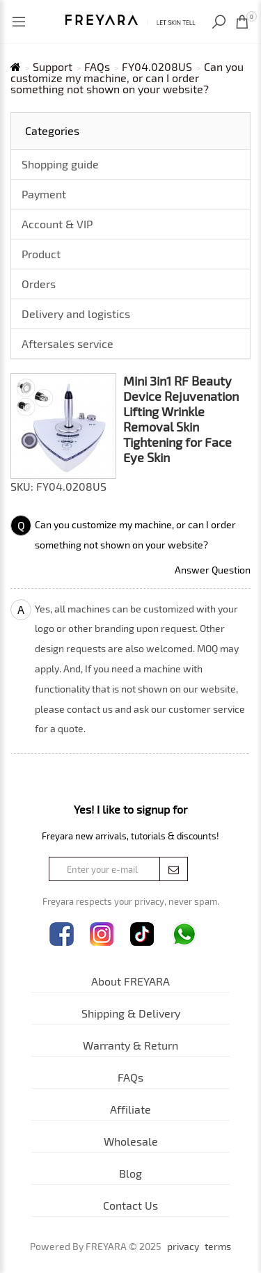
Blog (130, 1173)
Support (52, 66)
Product (41, 253)
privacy (183, 1246)
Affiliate (130, 1109)
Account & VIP (57, 223)
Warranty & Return (130, 1045)
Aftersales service (67, 343)
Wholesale (131, 1141)
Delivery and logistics (76, 313)
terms (218, 1246)
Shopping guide (60, 164)
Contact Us (130, 1205)
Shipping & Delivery (130, 1013)
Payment (44, 193)
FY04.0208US (157, 66)
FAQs (97, 66)
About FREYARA (130, 981)
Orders (39, 283)
